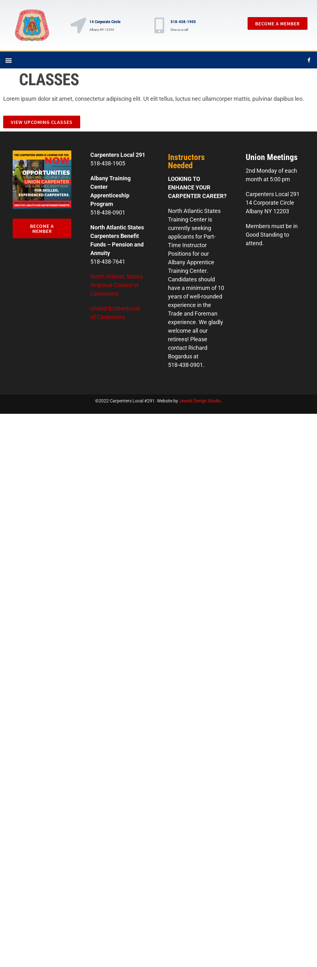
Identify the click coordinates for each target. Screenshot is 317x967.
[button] (8, 60)
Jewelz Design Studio (200, 400)
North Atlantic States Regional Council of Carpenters (116, 285)
